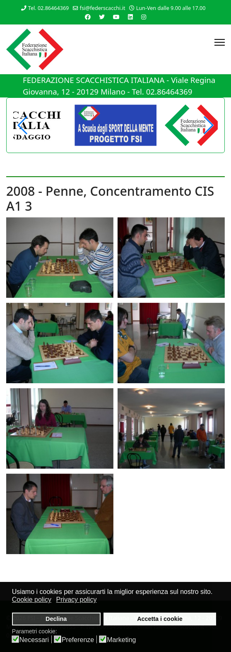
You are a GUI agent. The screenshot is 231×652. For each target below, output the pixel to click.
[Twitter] (102, 17)
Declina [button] (56, 619)
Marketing (121, 640)
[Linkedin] (130, 17)
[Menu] (219, 42)
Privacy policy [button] (76, 599)
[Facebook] (88, 17)
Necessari (34, 640)
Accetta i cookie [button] (160, 619)
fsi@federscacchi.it (102, 8)
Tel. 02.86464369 (48, 8)
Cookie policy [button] (31, 599)
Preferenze (78, 640)
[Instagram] (143, 17)
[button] (208, 125)
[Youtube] (116, 17)
